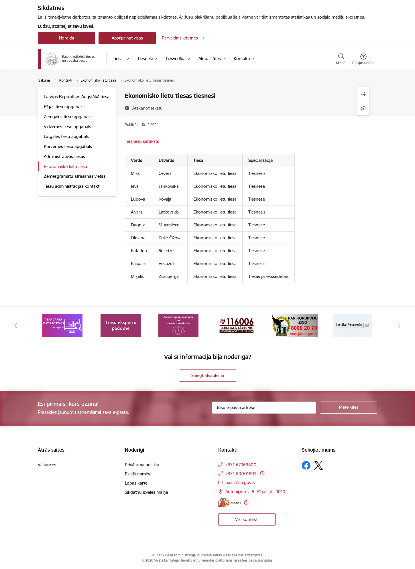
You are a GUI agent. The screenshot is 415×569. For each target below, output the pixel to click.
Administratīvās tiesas (64, 156)
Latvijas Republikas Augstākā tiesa (76, 96)
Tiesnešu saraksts (142, 141)
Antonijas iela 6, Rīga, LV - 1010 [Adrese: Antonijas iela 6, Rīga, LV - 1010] (255, 491)
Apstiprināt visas (127, 38)
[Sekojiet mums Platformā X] (318, 465)
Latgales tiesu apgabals (66, 136)
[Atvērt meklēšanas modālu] (341, 60)
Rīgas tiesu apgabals (63, 106)
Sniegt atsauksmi (207, 375)
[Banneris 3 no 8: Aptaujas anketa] (178, 325)
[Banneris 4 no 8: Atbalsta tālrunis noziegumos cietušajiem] (236, 325)
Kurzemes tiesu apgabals (68, 146)
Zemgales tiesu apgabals (67, 116)
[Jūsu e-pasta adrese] (264, 408)
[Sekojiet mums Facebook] (306, 465)
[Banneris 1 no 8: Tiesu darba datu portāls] (62, 325)
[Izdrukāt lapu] (363, 94)
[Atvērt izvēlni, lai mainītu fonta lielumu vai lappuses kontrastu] (363, 60)
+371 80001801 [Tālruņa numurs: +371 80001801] (240, 473)
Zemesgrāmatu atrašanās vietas (74, 176)
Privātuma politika (142, 464)
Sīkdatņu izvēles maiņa (146, 492)
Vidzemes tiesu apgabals (67, 126)
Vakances (47, 464)
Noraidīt (66, 38)
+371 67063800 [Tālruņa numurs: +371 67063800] (240, 464)
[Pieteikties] (348, 408)
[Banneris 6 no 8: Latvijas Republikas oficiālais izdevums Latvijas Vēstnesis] (352, 325)
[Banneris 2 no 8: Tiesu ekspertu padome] (121, 325)
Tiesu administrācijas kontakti (72, 186)
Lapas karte (136, 483)
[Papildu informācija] (262, 473)
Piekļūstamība (138, 474)
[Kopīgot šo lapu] (363, 108)
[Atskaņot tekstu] (147, 107)
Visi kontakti (246, 519)
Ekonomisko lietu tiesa (65, 166)
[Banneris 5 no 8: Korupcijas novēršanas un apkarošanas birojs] (295, 325)
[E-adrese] (229, 502)
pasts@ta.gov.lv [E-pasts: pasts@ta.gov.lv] (240, 482)
